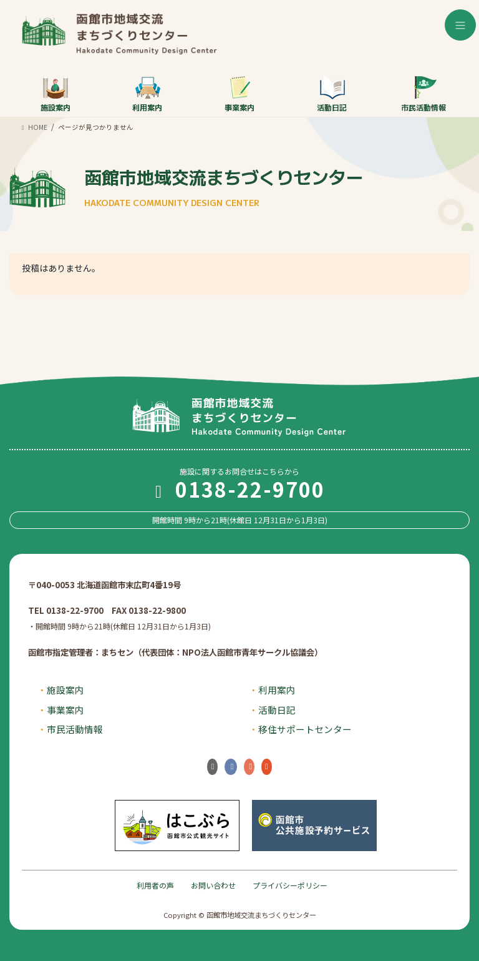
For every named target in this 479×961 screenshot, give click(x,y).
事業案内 (239, 93)
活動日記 (331, 93)
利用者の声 (155, 885)
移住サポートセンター (305, 729)
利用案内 (147, 93)
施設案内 (55, 93)
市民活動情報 (423, 93)
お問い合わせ (213, 885)
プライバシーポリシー (290, 885)
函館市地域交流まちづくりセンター (224, 186)
